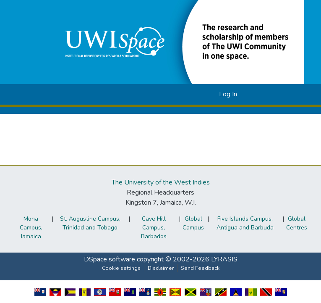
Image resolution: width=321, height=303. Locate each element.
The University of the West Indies (161, 182)
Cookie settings (121, 268)
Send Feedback (200, 268)
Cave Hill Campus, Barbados (154, 227)
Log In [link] (228, 94)
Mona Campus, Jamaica (31, 227)
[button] (178, 41)
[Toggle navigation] (257, 94)
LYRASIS (224, 259)
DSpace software (109, 259)
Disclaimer (161, 268)
